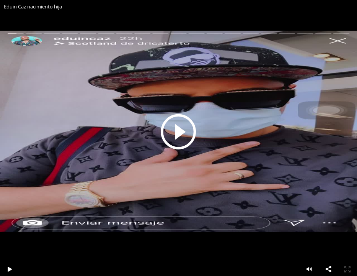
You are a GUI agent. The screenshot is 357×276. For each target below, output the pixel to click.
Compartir (328, 269)
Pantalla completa (347, 269)
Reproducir (178, 131)
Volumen (309, 269)
